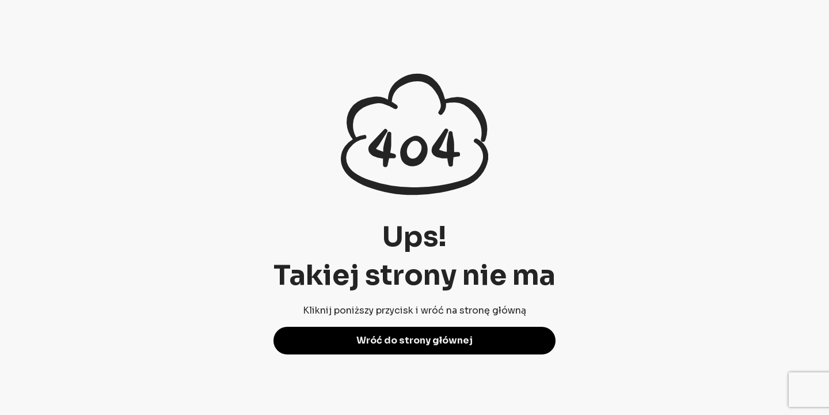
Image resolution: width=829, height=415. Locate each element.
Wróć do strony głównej (414, 340)
